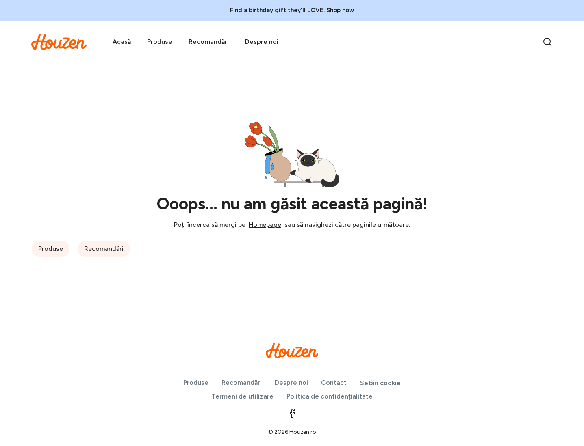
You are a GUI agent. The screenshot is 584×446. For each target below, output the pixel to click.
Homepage (265, 224)
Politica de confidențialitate (330, 396)
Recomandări (209, 41)
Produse (159, 41)
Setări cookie (380, 383)
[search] (547, 42)
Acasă (122, 41)
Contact (334, 382)
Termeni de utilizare (242, 396)
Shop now (340, 10)
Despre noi (261, 41)
